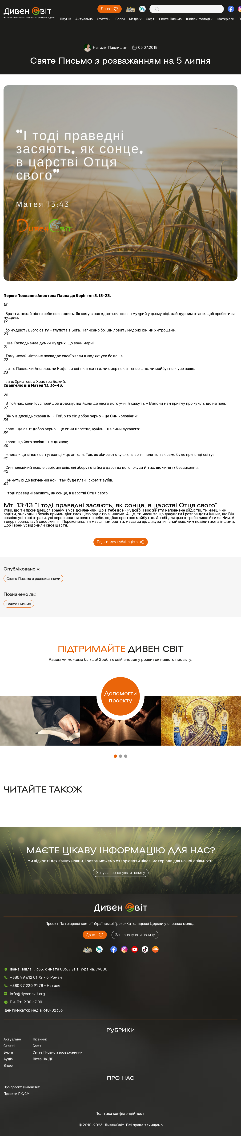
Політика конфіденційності (120, 1113)
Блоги (120, 19)
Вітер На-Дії (42, 1059)
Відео (8, 1065)
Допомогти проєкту (120, 696)
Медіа (135, 19)
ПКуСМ (65, 19)
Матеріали (225, 19)
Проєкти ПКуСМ (16, 1094)
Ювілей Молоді (199, 19)
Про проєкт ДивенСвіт (22, 1087)
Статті (104, 19)
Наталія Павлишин (110, 47)
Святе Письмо (170, 19)
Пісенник (40, 1039)
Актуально (84, 19)
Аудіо (8, 1059)
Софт (150, 19)
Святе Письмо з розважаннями (33, 578)
